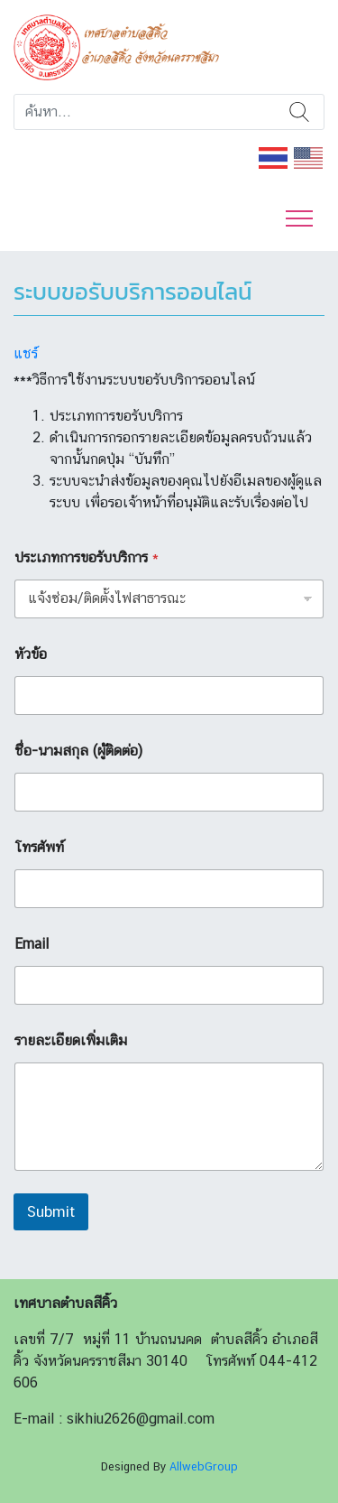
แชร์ (26, 353)
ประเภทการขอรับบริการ (86, 557)
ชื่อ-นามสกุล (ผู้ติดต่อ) (78, 750)
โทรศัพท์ (39, 847)
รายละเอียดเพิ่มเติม (70, 1040)
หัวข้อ (30, 654)
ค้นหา (299, 112)
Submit (51, 1211)
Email (31, 943)
